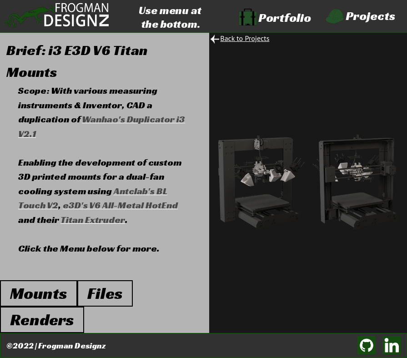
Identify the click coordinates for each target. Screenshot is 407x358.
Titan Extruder (92, 220)
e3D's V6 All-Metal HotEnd (120, 205)
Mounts (38, 293)
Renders (42, 319)
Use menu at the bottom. (170, 16)
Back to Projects (244, 38)
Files (105, 293)
